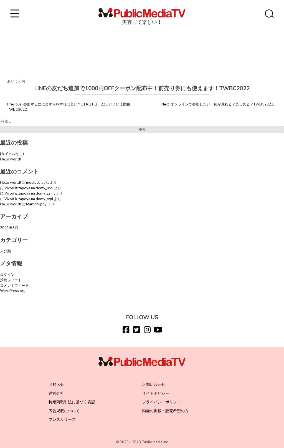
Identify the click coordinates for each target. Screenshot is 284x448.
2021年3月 (9, 227)
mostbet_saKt (37, 182)
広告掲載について (64, 411)
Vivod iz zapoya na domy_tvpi (28, 199)
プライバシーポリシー (161, 402)
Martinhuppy (36, 204)
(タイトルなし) (12, 153)
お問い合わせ (153, 384)
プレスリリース (62, 419)
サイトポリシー (155, 393)
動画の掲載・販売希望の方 (165, 411)
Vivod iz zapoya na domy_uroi (28, 188)
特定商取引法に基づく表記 (72, 402)
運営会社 (56, 393)
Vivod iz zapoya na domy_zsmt (29, 193)
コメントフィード (14, 285)
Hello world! (10, 159)
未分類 (5, 251)
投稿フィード (11, 280)
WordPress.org (13, 290)
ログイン (7, 274)
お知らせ (56, 384)
